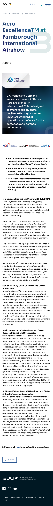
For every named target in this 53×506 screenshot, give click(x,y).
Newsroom (15, 14)
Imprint (5, 497)
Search (41, 4)
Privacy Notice (17, 497)
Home (4, 14)
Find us (42, 497)
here (18, 447)
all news (11, 460)
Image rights (31, 497)
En (31, 4)
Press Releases (30, 14)
